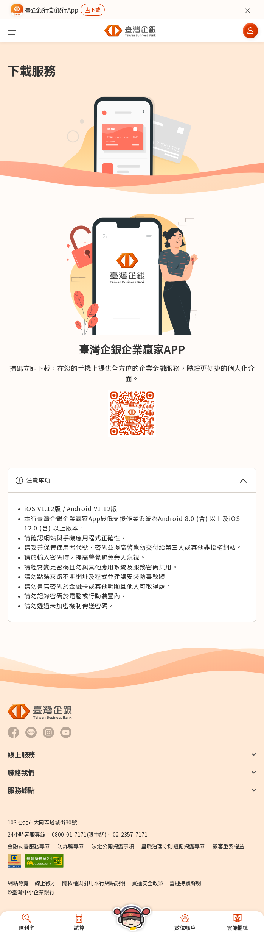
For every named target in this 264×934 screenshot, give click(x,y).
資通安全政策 (147, 883)
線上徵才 (45, 883)
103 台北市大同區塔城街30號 (42, 822)
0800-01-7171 (69, 834)
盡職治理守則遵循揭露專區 (173, 846)
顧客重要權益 (228, 846)
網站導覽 (18, 883)
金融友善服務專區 (29, 846)
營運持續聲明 (185, 883)
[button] (11, 30)
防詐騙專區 (70, 846)
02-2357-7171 (130, 834)
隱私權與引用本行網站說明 (94, 883)
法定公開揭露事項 (113, 846)
